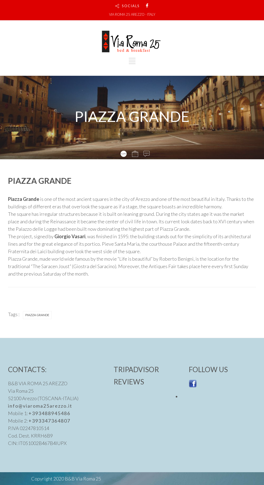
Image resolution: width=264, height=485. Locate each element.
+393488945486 (49, 413)
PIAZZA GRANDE (37, 315)
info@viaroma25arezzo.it (40, 406)
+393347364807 (49, 421)
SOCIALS (131, 6)
